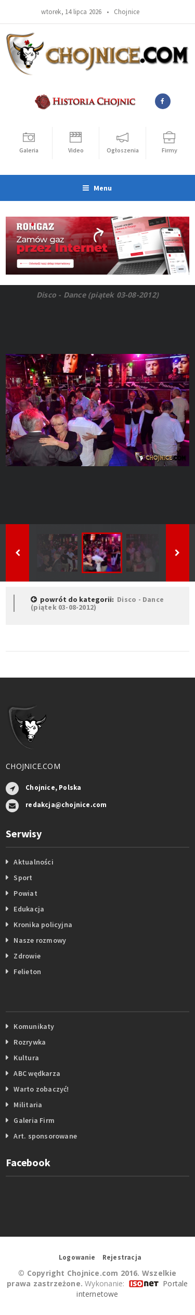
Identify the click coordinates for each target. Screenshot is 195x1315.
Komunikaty (34, 1026)
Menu (97, 188)
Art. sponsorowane (45, 1136)
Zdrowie (27, 956)
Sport (23, 877)
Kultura (26, 1057)
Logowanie (77, 1257)
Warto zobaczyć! (41, 1089)
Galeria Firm (34, 1120)
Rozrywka (30, 1042)
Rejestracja (121, 1257)
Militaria (28, 1104)
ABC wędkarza (37, 1073)
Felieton (27, 971)
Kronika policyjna (43, 924)
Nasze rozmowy (40, 940)
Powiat (25, 893)
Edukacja (29, 909)
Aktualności (33, 862)
